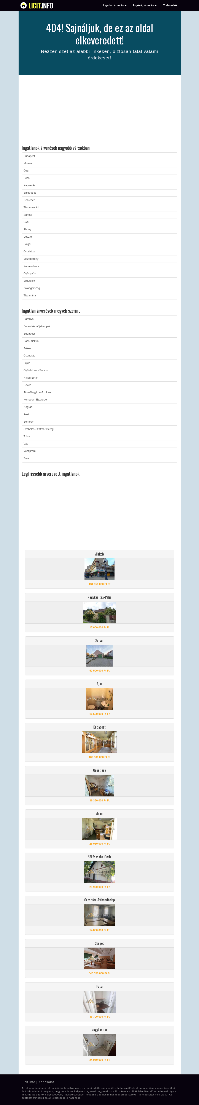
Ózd (26, 170)
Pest (26, 414)
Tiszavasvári (31, 207)
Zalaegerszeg (32, 288)
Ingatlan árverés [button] (115, 5)
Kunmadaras (31, 266)
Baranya (29, 318)
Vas (26, 443)
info (40, 5)
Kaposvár (29, 185)
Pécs (27, 178)
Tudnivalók (170, 5)
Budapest (29, 156)
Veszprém (30, 451)
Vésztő (28, 236)
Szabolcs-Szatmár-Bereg (39, 429)
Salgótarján (30, 192)
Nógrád (28, 407)
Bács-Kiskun (31, 341)
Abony (27, 229)
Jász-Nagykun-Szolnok (37, 392)
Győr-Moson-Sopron (36, 370)
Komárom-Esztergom (36, 399)
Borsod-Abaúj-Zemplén (37, 326)
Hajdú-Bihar (31, 377)
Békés (27, 348)
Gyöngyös (30, 273)
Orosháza (29, 251)
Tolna (27, 436)
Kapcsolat (46, 1082)
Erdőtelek (29, 280)
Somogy (28, 421)
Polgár (27, 244)
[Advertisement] (99, 110)
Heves (27, 385)
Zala (26, 458)
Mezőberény (31, 258)
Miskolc (28, 163)
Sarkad (28, 214)
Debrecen (29, 200)
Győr (26, 222)
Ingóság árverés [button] (145, 5)
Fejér (27, 363)
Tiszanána (30, 295)
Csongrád (29, 355)
